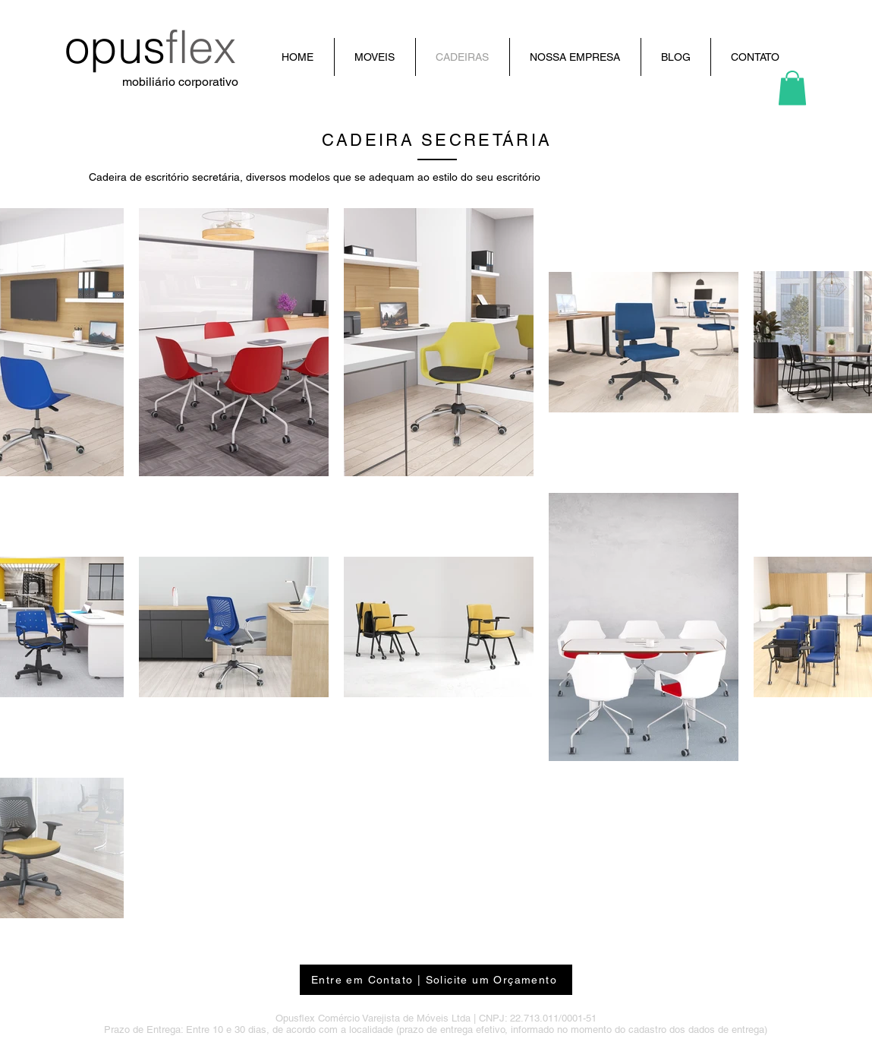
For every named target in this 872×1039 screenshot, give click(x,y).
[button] (792, 88)
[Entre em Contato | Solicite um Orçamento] (436, 980)
